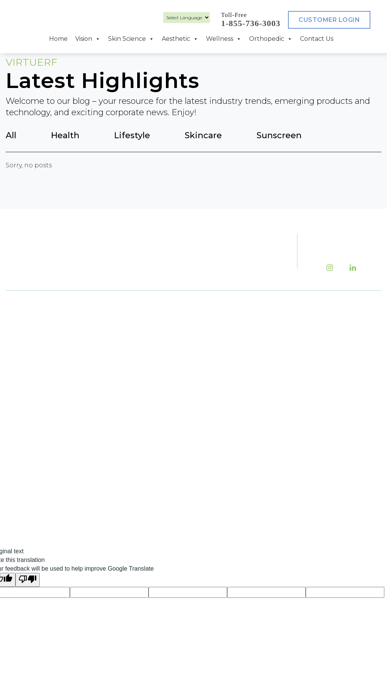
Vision (88, 38)
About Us (255, 328)
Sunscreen (279, 135)
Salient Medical (191, 524)
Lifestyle (132, 135)
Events (251, 342)
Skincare (203, 135)
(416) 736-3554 (169, 379)
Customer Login (329, 19)
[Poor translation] (27, 580)
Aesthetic (180, 38)
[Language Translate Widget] (186, 17)
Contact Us (316, 38)
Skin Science (131, 38)
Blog (296, 328)
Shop (297, 370)
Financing (257, 356)
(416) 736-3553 (149, 338)
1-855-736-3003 (250, 23)
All (11, 135)
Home (58, 38)
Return (300, 384)
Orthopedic (271, 38)
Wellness (223, 38)
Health (65, 135)
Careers (301, 342)
